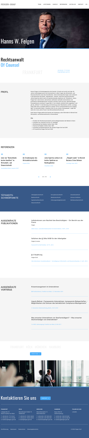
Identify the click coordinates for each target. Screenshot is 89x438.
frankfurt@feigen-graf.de (9, 419)
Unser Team (34, 353)
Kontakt (80, 4)
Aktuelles (72, 4)
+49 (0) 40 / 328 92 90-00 (62, 416)
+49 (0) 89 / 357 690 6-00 (45, 416)
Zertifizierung (4, 429)
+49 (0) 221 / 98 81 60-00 (27, 416)
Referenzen (63, 4)
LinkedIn (74, 412)
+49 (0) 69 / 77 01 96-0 (64, 70)
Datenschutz (21, 429)
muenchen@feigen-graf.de (45, 419)
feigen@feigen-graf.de (64, 72)
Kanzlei (55, 4)
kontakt (44, 398)
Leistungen (46, 4)
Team (39, 4)
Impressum (13, 429)
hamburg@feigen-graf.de (62, 419)
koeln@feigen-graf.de (26, 419)
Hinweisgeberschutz (32, 429)
